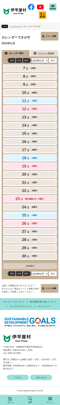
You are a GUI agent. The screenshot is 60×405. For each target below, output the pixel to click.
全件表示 (30, 266)
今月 (19, 60)
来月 (26, 60)
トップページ (15, 26)
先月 (12, 60)
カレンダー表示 (16, 53)
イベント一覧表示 (46, 53)
